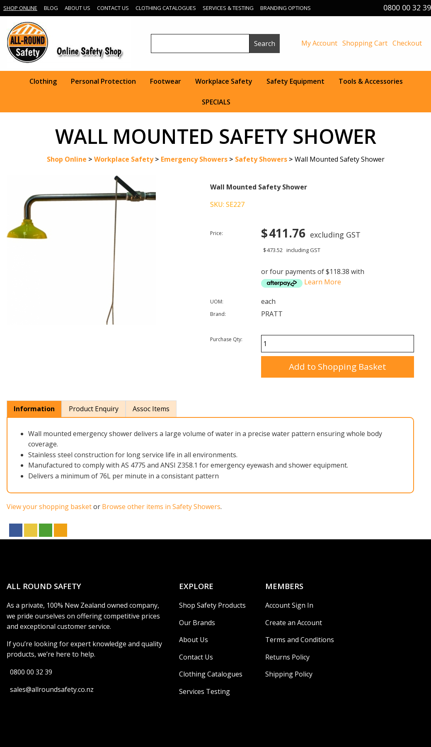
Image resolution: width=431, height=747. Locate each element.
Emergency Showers (194, 159)
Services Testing (204, 691)
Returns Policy (287, 657)
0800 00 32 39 (31, 672)
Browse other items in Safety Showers (161, 506)
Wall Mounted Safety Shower (340, 159)
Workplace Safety (223, 81)
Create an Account (293, 622)
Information (34, 408)
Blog (51, 8)
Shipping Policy (288, 674)
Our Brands (197, 622)
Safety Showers (261, 159)
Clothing (43, 81)
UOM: (216, 301)
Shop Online (20, 8)
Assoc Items (151, 408)
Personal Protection (103, 81)
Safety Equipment (295, 81)
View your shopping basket (49, 506)
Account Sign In (289, 605)
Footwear (165, 81)
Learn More (322, 281)
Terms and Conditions (299, 639)
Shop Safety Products (212, 605)
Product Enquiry (94, 408)
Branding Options (285, 8)
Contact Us (113, 8)
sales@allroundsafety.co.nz (52, 689)
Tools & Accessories (371, 81)
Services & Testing (228, 8)
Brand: (218, 314)
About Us (77, 8)
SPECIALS (216, 102)
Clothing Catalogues (166, 8)
